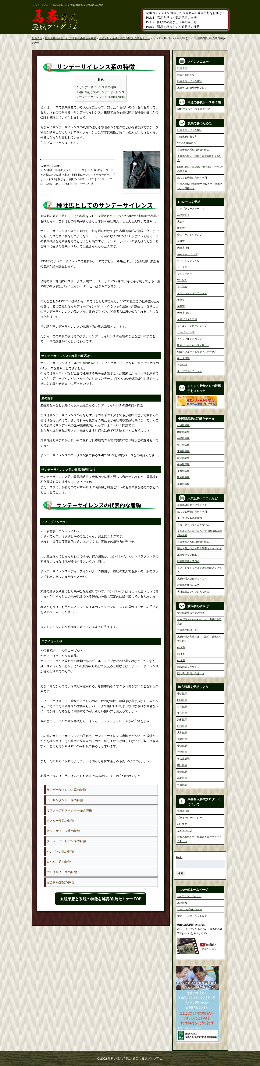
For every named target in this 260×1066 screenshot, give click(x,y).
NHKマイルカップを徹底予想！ (194, 109)
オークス (182, 267)
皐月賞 (181, 241)
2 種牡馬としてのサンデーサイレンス (101, 92)
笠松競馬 (182, 752)
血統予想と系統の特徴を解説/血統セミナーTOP (100, 898)
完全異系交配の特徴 (60, 882)
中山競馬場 (183, 444)
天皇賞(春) (183, 247)
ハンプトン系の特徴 (60, 851)
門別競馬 (182, 700)
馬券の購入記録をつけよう (192, 578)
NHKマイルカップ (187, 254)
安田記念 (182, 280)
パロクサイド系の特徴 (62, 872)
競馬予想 (182, 68)
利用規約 (182, 824)
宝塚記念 (182, 286)
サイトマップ (184, 830)
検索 (180, 873)
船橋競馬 (182, 726)
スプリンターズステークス (192, 293)
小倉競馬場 (183, 484)
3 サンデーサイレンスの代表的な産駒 (101, 96)
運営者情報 (183, 811)
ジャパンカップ (185, 332)
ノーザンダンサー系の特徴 (65, 800)
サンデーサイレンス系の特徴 (66, 789)
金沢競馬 (182, 745)
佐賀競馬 (182, 784)
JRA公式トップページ (189, 896)
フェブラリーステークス (190, 208)
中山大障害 (183, 358)
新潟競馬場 (183, 457)
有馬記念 (182, 364)
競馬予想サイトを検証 (189, 81)
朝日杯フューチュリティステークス (197, 351)
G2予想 (181, 653)
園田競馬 (182, 765)
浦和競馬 (182, 719)
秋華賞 (181, 299)
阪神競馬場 (183, 477)
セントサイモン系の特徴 (63, 831)
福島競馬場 (183, 438)
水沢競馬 (182, 713)
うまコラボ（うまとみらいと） (194, 524)
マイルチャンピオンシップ (192, 325)
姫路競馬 (182, 771)
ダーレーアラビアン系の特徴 (66, 841)
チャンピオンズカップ (189, 338)
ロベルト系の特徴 (59, 861)
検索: (179, 857)
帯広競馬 (182, 693)
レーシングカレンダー (189, 909)
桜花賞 (181, 228)
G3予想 (181, 660)
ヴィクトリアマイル (188, 260)
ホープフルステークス (189, 371)
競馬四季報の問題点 (188, 561)
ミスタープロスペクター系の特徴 (69, 810)
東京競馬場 (183, 451)
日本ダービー (184, 273)
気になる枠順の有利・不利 (192, 177)
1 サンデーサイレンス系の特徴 (96, 87)
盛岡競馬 (182, 706)
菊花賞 (181, 306)
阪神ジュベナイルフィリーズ (193, 345)
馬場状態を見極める (188, 554)
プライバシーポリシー (189, 817)
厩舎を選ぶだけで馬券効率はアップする (199, 548)
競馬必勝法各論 (185, 74)
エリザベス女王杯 (187, 319)
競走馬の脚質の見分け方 (190, 673)
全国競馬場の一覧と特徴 (190, 612)
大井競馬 (182, 732)
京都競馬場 (183, 470)
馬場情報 (182, 902)
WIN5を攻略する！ (187, 143)
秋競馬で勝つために (188, 585)
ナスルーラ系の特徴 (60, 820)
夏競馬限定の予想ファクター (193, 505)
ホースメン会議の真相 (189, 518)
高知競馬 (182, 778)
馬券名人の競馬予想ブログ (192, 87)
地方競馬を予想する (188, 666)
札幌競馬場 (183, 425)
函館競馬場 (183, 431)
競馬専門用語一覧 (187, 630)
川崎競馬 (182, 739)
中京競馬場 (183, 464)
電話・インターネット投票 (192, 915)
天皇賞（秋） (184, 312)
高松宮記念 (183, 215)
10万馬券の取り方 (187, 136)
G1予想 (181, 647)
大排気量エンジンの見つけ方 (193, 591)
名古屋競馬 (183, 758)
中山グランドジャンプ (189, 234)
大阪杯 (181, 221)
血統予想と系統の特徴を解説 (193, 149)
